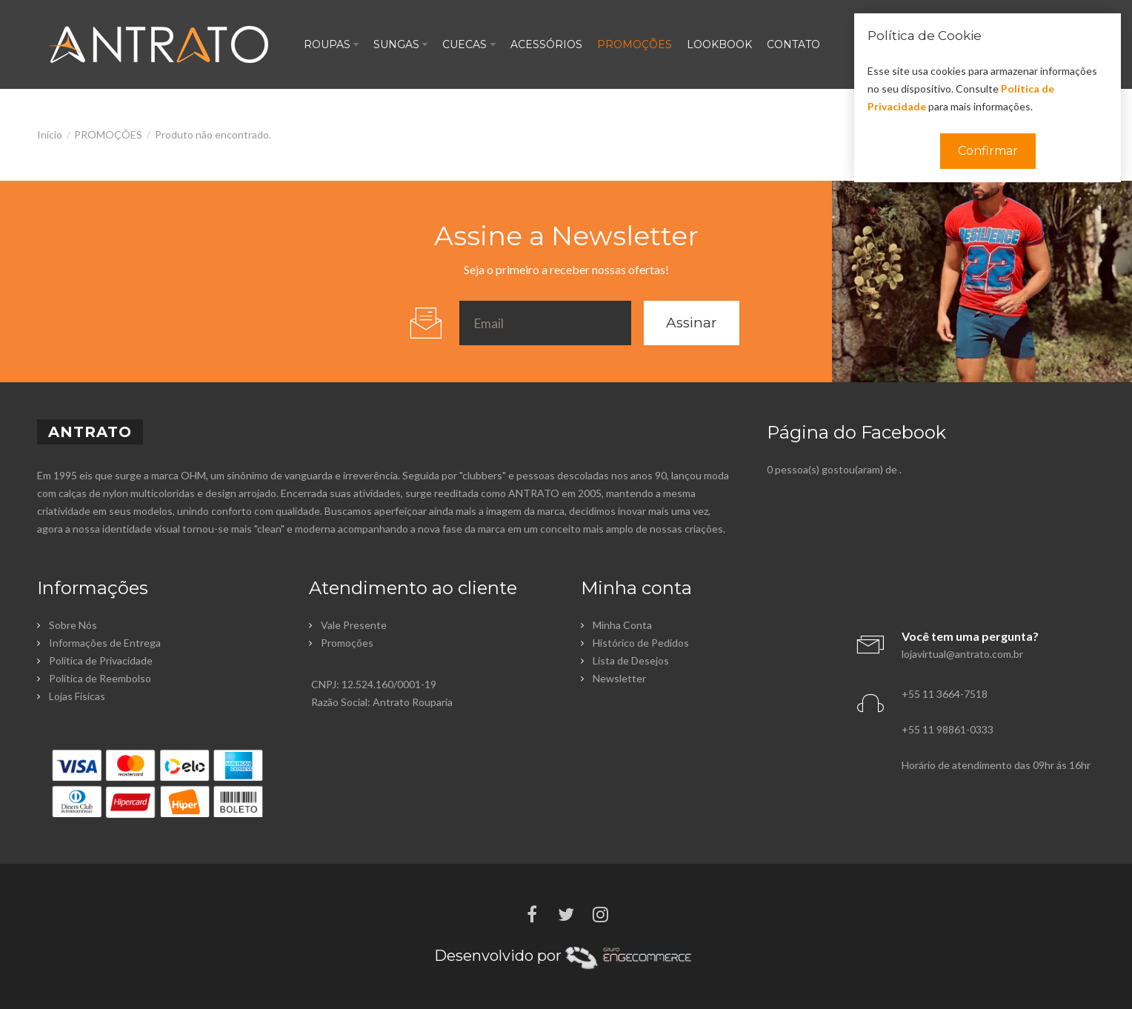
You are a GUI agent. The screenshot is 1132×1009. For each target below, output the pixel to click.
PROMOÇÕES (108, 134)
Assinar (691, 322)
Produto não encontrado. (213, 134)
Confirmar (988, 151)
